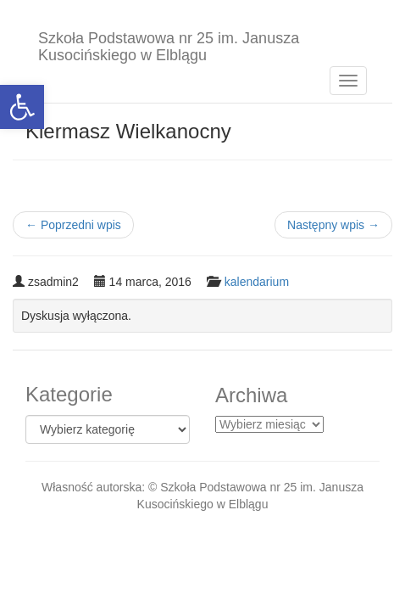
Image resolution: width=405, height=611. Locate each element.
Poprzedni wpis (73, 225)
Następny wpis (333, 225)
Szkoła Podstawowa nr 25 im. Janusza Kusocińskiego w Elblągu (168, 44)
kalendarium (257, 282)
